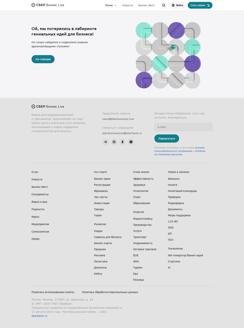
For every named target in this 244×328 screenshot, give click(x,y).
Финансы (174, 178)
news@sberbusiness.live (118, 119)
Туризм (137, 267)
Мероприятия (40, 224)
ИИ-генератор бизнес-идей (185, 255)
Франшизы (101, 191)
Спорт (137, 197)
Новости (127, 5)
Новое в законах (178, 172)
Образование (141, 203)
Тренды (99, 209)
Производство (142, 224)
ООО (171, 227)
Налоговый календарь (182, 191)
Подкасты (38, 209)
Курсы (35, 216)
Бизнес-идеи (102, 178)
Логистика (100, 261)
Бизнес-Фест (146, 5)
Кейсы (98, 273)
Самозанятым (40, 231)
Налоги (172, 184)
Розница (138, 279)
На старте (100, 172)
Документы (175, 209)
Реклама (99, 255)
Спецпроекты (40, 194)
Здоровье (139, 184)
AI (169, 267)
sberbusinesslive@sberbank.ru (122, 133)
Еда (135, 273)
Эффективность (143, 178)
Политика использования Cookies (53, 292)
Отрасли (138, 212)
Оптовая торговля (144, 249)
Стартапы (174, 261)
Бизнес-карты (103, 243)
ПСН (170, 239)
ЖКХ (136, 261)
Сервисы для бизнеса (107, 237)
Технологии (175, 248)
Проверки (174, 197)
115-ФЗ (173, 221)
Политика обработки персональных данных (110, 292)
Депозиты (100, 267)
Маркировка (176, 203)
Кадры (98, 231)
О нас (35, 172)
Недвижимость (142, 243)
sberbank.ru (39, 315)
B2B (135, 255)
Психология (140, 191)
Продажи (100, 249)
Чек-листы (101, 197)
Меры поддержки (179, 215)
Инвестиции (101, 203)
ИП (170, 233)
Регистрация (102, 184)
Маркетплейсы (142, 218)
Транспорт (140, 237)
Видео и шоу (39, 201)
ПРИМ (35, 239)
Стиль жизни (141, 172)
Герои (97, 215)
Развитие (100, 224)
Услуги (137, 231)
